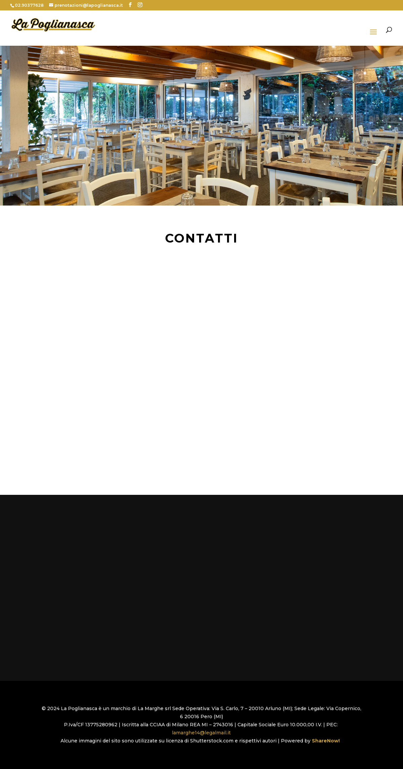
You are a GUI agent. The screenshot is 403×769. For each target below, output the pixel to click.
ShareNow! (327, 741)
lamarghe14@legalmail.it (201, 733)
